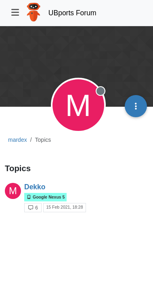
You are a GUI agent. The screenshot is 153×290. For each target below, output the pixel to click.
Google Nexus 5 (45, 197)
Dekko (35, 187)
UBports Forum (72, 13)
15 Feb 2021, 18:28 (64, 207)
